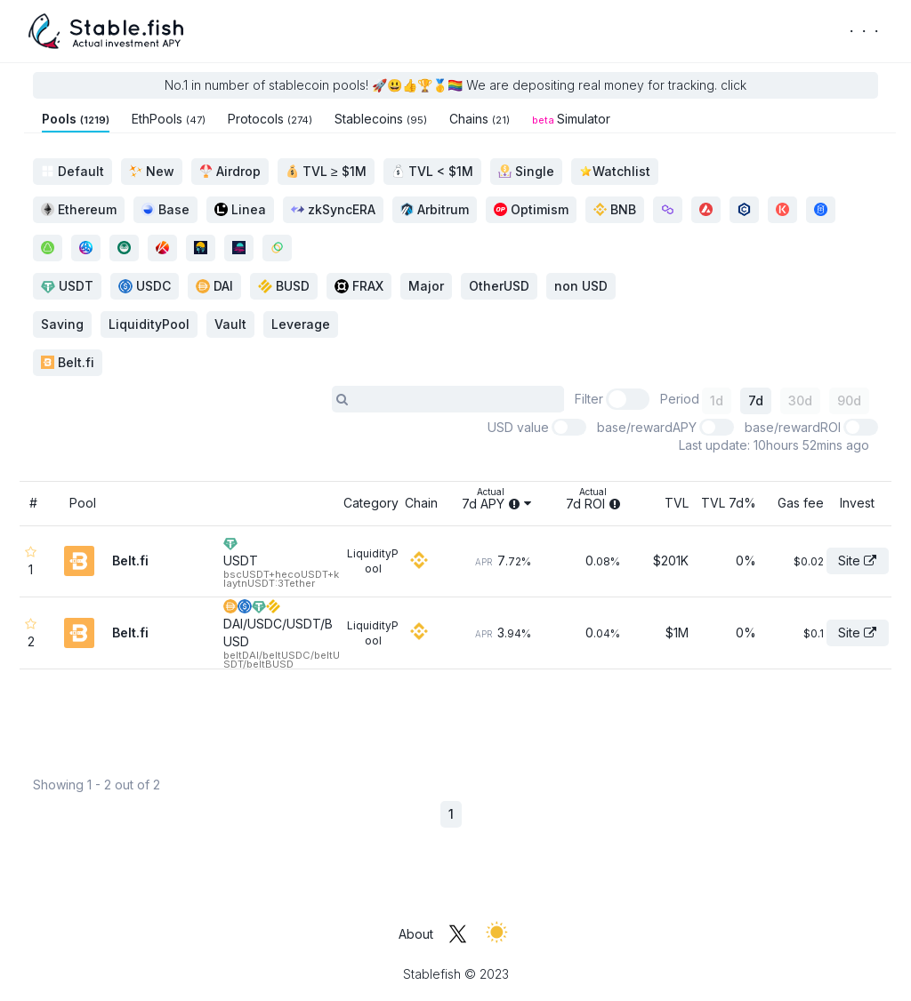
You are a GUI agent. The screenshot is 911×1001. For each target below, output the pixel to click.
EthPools (169, 118)
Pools (75, 118)
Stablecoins (381, 118)
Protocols (270, 118)
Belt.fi (67, 362)
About (416, 933)
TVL (677, 502)
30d (800, 400)
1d (716, 400)
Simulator (571, 118)
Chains (479, 118)
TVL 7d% (728, 502)
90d (849, 400)
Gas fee (801, 502)
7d (755, 400)
